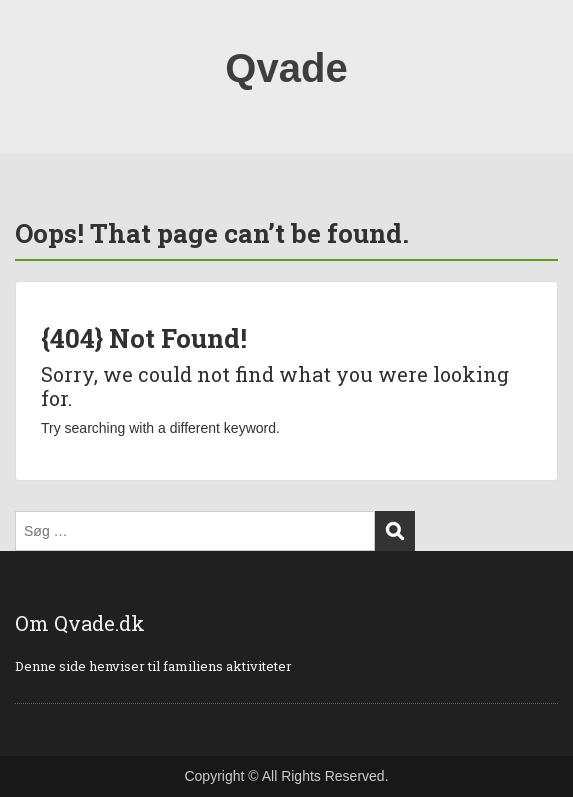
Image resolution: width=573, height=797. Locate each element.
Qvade (286, 68)
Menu (36, 34)
